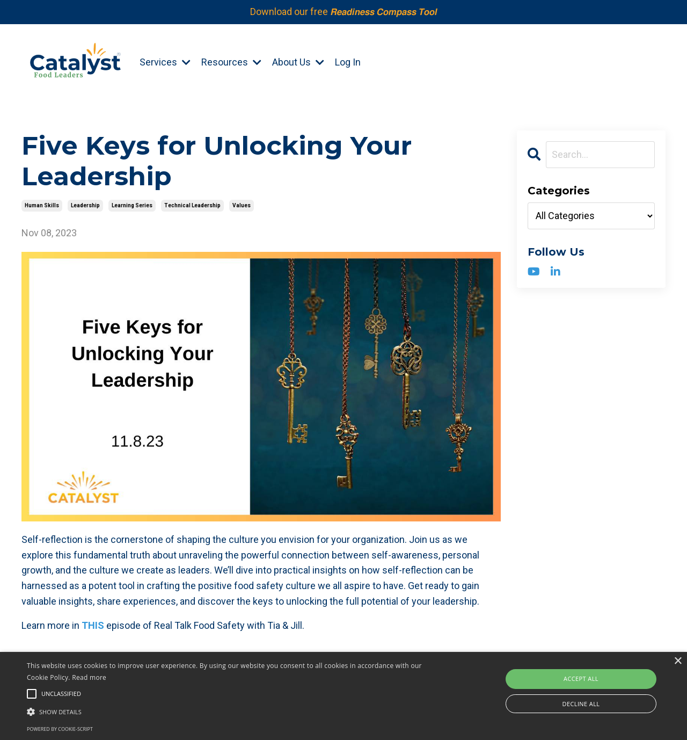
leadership (85, 205)
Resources (231, 62)
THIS (93, 625)
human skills (42, 205)
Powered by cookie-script (60, 729)
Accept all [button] (581, 678)
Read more (89, 677)
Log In (348, 62)
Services (165, 62)
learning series (132, 205)
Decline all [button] (581, 704)
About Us (298, 62)
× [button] (678, 661)
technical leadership (192, 205)
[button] (232, 711)
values (241, 205)
